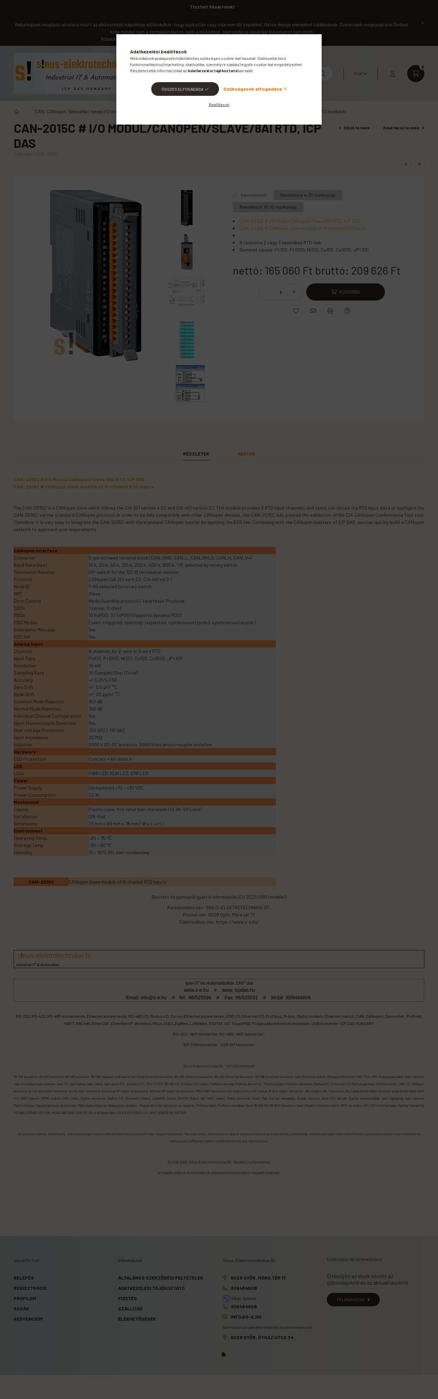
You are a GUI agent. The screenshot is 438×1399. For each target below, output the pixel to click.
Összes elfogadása (182, 89)
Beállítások (219, 104)
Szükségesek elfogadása (252, 89)
